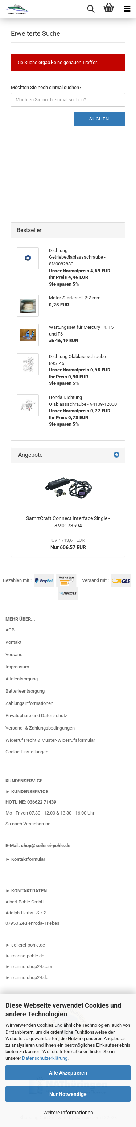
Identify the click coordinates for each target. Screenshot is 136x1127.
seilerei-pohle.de (28, 945)
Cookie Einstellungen (26, 751)
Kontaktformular (28, 859)
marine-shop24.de (29, 977)
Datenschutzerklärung (44, 1058)
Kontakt (13, 642)
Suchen (99, 119)
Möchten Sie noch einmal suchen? (46, 87)
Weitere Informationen (68, 1112)
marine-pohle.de (27, 955)
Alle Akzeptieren (68, 1073)
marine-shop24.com (31, 966)
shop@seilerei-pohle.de (45, 845)
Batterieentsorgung (25, 691)
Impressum (17, 666)
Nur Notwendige (68, 1094)
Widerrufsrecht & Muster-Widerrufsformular (50, 740)
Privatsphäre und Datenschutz (36, 715)
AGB (10, 630)
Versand (13, 654)
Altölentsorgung (21, 678)
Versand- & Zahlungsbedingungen (40, 728)
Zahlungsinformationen (29, 703)
